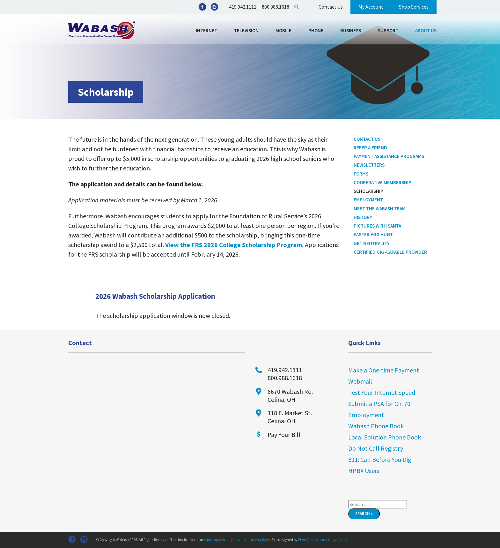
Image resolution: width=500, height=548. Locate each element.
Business (350, 30)
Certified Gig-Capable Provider (390, 252)
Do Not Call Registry (375, 448)
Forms (361, 174)
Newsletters (369, 165)
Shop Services (414, 7)
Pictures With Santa (377, 226)
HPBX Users (363, 471)
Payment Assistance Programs (389, 156)
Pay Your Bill (284, 435)
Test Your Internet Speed (381, 392)
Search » (364, 513)
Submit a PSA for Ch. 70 (379, 404)
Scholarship (368, 191)
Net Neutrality (372, 243)
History (363, 217)
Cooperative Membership (382, 182)
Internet (206, 30)
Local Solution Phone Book (384, 437)
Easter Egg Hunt (373, 234)
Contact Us (331, 7)
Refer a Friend (370, 148)
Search (296, 6)
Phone (315, 30)
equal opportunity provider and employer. (237, 539)
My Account (370, 7)
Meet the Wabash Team (380, 209)
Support (388, 30)
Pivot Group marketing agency (322, 539)
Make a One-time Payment (383, 370)
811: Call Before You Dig (379, 459)
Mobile (283, 30)
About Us (426, 30)
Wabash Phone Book (376, 426)
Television (246, 30)
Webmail (360, 381)
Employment (368, 200)
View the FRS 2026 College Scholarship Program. (234, 245)
